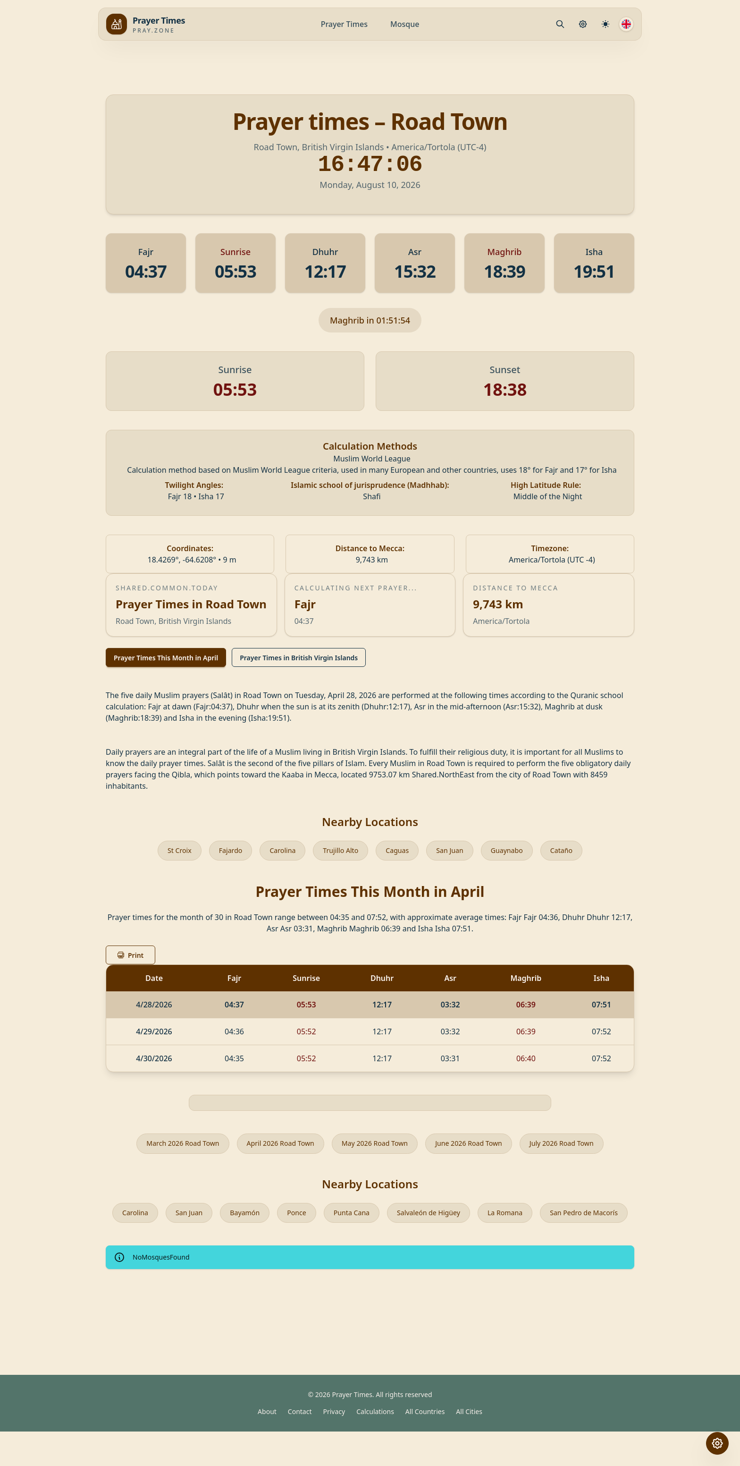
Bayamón (286, 1217)
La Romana (566, 1217)
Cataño (573, 851)
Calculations (375, 1445)
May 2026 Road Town (375, 1146)
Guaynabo (515, 851)
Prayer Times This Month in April (166, 657)
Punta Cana (399, 1217)
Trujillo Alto (339, 851)
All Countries (425, 1445)
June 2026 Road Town (478, 1146)
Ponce (341, 1217)
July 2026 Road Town (579, 1146)
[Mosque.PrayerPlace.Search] (560, 24)
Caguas (399, 851)
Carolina (276, 851)
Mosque (404, 24)
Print (130, 957)
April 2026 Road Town (272, 1146)
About (267, 1445)
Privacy (334, 1445)
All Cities (469, 1445)
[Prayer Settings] (582, 24)
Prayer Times (344, 24)
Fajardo (221, 851)
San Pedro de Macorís (370, 1246)
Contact (300, 1445)
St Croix (166, 851)
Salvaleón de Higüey (483, 1217)
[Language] (626, 24)
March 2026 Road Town (165, 1146)
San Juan (454, 851)
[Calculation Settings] (605, 24)
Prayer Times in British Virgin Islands (299, 657)
